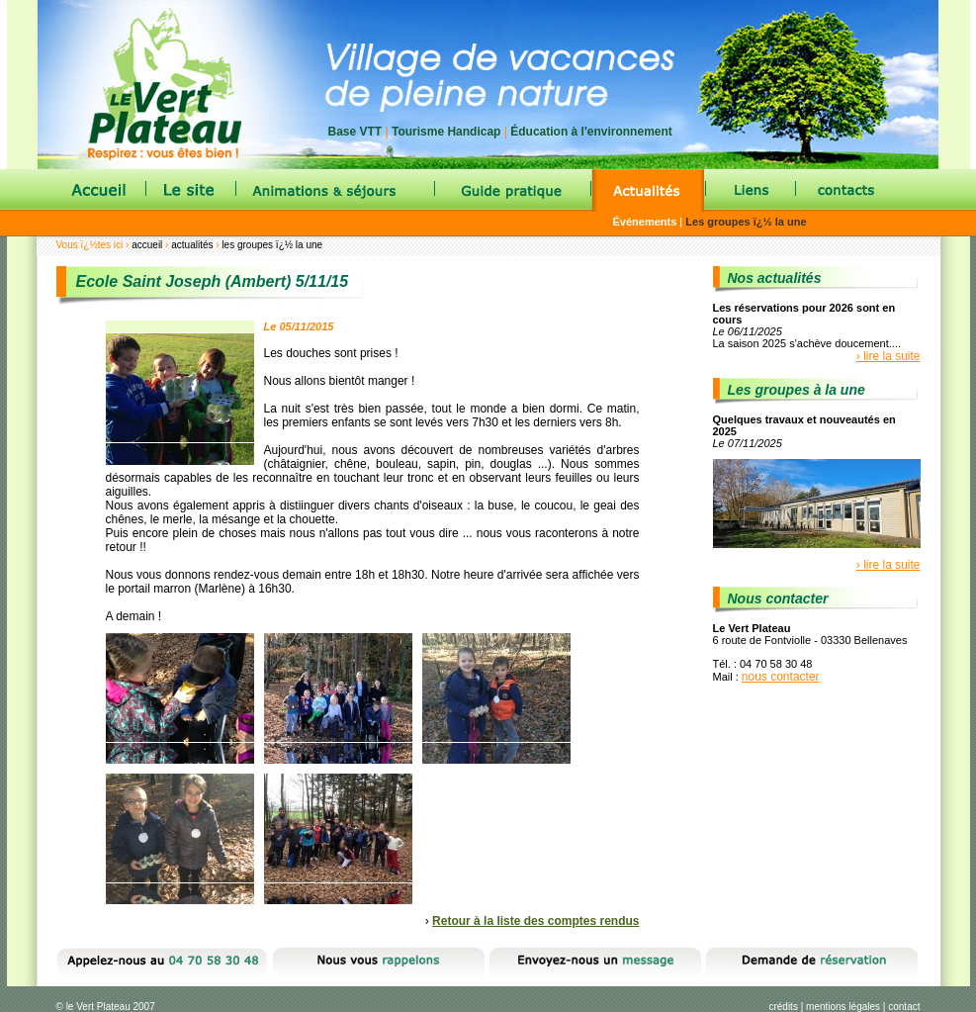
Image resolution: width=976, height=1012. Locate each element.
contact (904, 1006)
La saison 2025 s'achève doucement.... (807, 343)
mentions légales (843, 1006)
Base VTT (355, 131)
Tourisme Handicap (446, 131)
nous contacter (781, 677)
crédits (782, 1006)
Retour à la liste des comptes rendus (535, 921)
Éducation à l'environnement (591, 131)
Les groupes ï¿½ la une (745, 222)
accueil (147, 244)
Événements (645, 222)
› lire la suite (888, 356)
